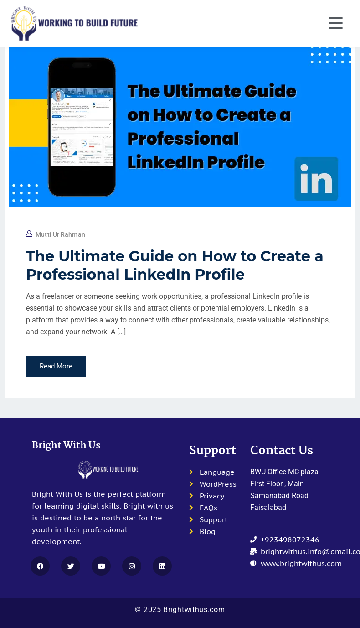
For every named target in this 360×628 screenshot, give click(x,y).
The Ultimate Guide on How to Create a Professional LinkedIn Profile (175, 265)
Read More (56, 366)
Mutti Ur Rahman (60, 234)
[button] (336, 24)
